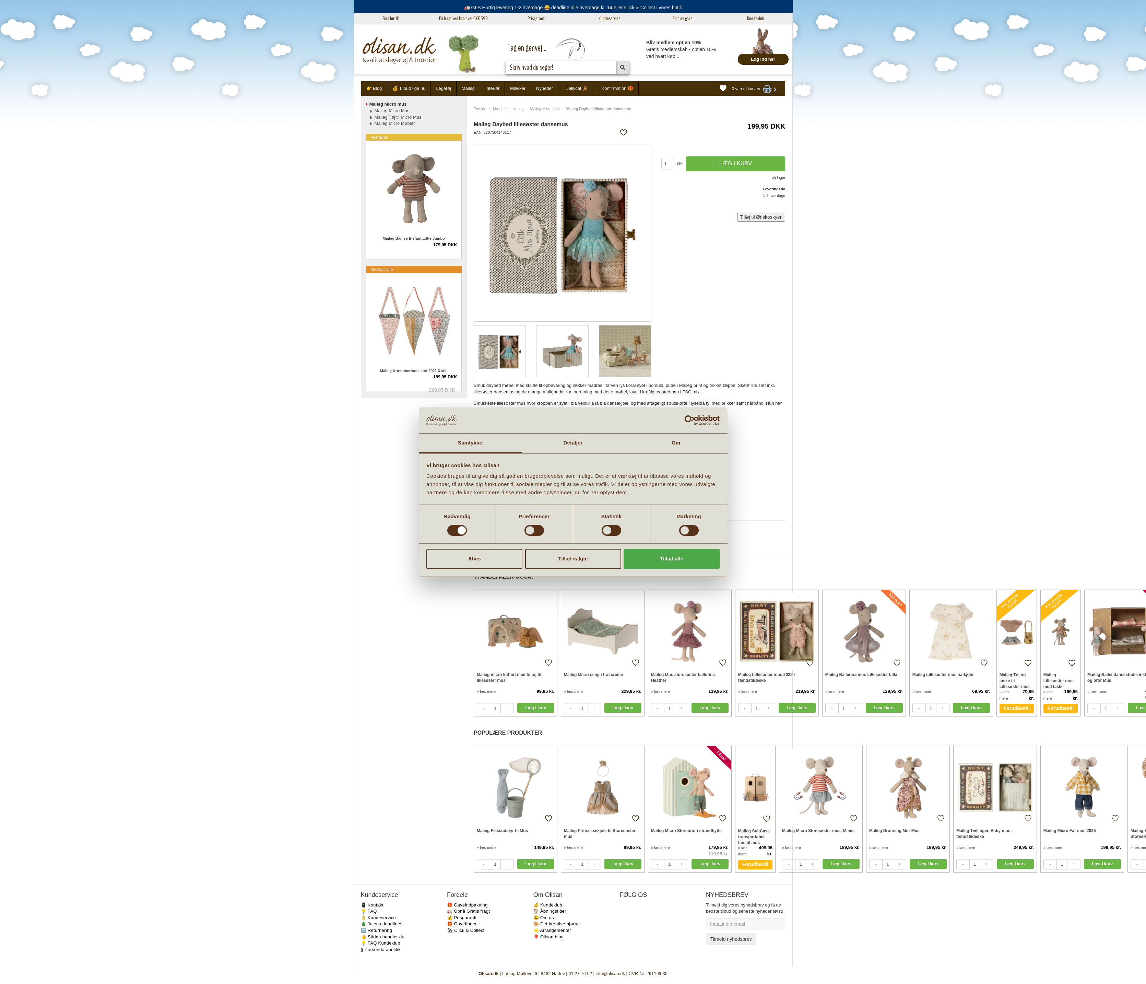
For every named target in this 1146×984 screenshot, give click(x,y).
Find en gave (683, 18)
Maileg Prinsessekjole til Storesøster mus (600, 833)
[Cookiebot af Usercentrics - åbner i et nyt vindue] (690, 420)
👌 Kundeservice (378, 917)
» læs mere (486, 691)
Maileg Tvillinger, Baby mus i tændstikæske (984, 833)
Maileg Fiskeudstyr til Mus (502, 830)
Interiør (492, 88)
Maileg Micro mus (545, 109)
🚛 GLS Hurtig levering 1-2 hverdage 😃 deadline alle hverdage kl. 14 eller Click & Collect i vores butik (573, 7)
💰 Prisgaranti (461, 917)
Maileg (468, 88)
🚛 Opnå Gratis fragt (468, 911)
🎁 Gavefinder (462, 923)
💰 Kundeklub (547, 905)
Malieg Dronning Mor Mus (894, 830)
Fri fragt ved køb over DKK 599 (463, 18)
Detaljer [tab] (573, 443)
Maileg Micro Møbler (395, 123)
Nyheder (544, 88)
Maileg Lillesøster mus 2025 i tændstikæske (766, 677)
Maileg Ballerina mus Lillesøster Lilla (861, 674)
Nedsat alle (382, 269)
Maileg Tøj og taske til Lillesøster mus (1015, 681)
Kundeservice (610, 18)
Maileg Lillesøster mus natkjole (942, 674)
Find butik (390, 18)
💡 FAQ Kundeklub (380, 943)
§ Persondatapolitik (381, 949)
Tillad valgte (573, 559)
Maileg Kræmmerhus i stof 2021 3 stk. (414, 371)
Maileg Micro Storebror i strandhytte (686, 830)
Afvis (474, 559)
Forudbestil (1017, 708)
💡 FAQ (369, 911)
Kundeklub (755, 18)
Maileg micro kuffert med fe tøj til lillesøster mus (509, 677)
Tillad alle (671, 559)
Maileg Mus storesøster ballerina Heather (683, 677)
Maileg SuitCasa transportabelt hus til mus (754, 837)
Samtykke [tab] (470, 443)
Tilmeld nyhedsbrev (731, 939)
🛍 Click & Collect (466, 930)
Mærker (517, 88)
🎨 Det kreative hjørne (556, 923)
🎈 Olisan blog (548, 936)
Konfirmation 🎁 (617, 88)
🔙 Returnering (376, 930)
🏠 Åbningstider (549, 911)
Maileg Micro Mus (392, 110)
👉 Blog (374, 88)
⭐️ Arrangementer (552, 930)
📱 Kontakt (372, 905)
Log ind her (763, 59)
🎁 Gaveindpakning (467, 905)
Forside (480, 109)
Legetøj (443, 88)
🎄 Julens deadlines (382, 923)
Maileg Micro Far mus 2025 (1069, 830)
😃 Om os (543, 917)
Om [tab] (676, 443)
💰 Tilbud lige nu (408, 88)
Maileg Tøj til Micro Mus (398, 117)
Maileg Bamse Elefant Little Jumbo (413, 238)
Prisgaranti (537, 18)
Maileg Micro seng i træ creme (593, 674)
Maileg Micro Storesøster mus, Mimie (818, 830)
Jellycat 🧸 (577, 88)
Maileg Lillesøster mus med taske (1058, 681)
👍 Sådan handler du (383, 936)
